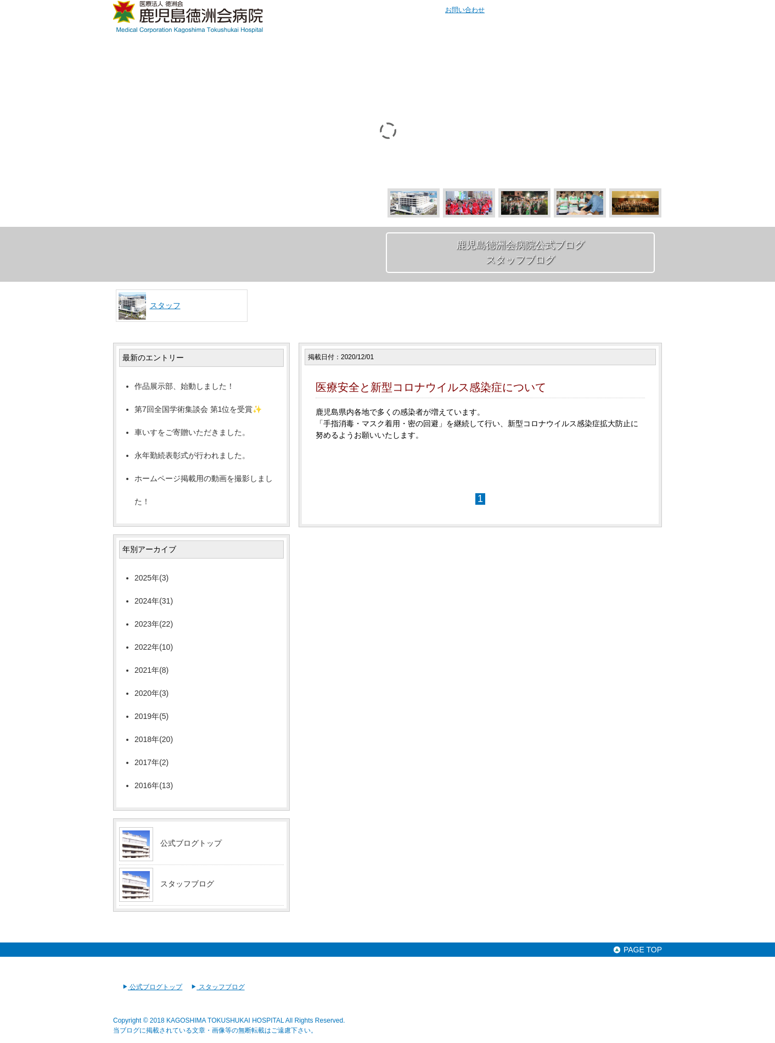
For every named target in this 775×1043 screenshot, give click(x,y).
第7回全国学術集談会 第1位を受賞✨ (198, 409)
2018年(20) (153, 739)
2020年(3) (151, 693)
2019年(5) (151, 716)
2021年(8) (151, 670)
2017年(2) (151, 762)
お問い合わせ (465, 10)
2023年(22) (153, 624)
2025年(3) (151, 577)
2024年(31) (153, 600)
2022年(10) (153, 647)
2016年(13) (153, 785)
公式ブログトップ (191, 843)
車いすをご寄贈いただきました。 (192, 432)
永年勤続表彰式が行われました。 (192, 455)
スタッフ (165, 305)
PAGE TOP (637, 949)
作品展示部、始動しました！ (184, 386)
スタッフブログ (187, 883)
